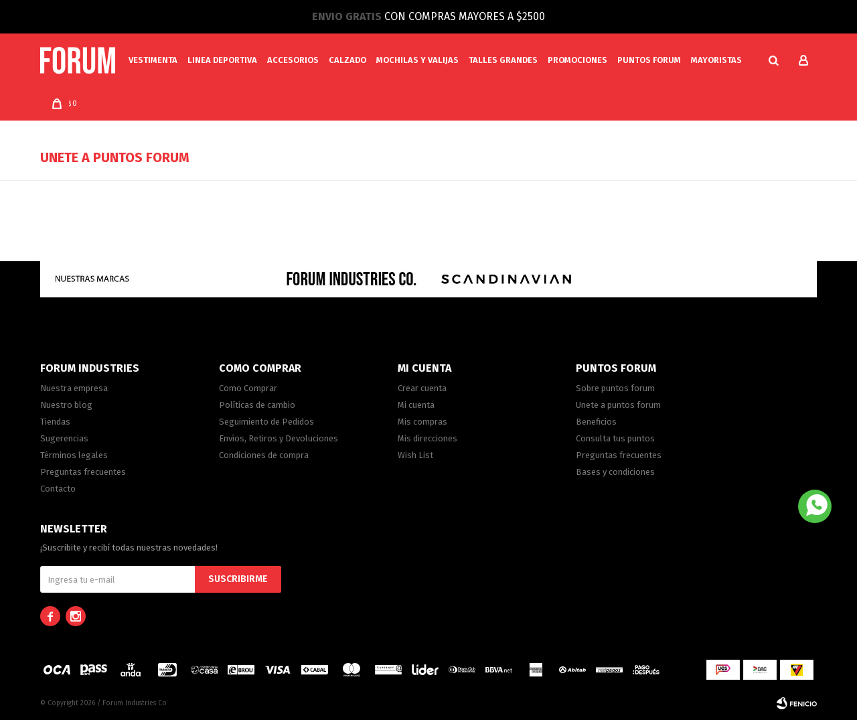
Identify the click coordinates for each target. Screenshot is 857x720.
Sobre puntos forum (615, 388)
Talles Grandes (503, 60)
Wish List (415, 455)
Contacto (58, 489)
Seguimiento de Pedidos (266, 422)
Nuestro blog (66, 405)
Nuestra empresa (74, 388)
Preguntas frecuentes (83, 472)
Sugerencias (64, 438)
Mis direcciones (427, 438)
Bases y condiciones (615, 472)
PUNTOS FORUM (649, 60)
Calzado (347, 60)
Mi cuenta (416, 405)
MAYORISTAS (716, 60)
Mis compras (422, 422)
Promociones (577, 60)
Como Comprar (248, 388)
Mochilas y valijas (417, 60)
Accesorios (293, 60)
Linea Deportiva (222, 60)
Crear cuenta (422, 388)
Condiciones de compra (264, 455)
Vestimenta (153, 60)
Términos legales (74, 455)
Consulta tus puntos (615, 438)
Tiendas (55, 422)
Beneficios (596, 422)
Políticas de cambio (257, 405)
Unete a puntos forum (618, 405)
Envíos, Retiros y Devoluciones (278, 438)
